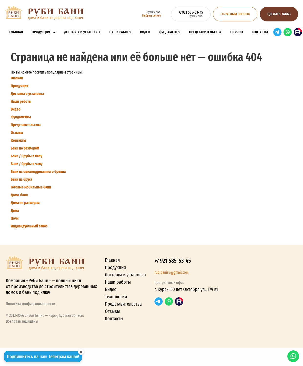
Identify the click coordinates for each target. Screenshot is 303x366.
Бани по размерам (25, 148)
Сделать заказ (279, 14)
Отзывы (236, 32)
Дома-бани (19, 195)
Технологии (116, 297)
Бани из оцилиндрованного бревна (38, 171)
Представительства (205, 32)
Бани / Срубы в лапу (26, 156)
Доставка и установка (82, 32)
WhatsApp (287, 32)
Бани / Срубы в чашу (26, 163)
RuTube (298, 32)
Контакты (260, 32)
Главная (16, 32)
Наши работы (120, 32)
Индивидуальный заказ (29, 226)
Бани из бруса (21, 179)
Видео (145, 32)
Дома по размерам (25, 202)
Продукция (41, 32)
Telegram (277, 32)
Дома (15, 210)
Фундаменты (169, 32)
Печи (15, 218)
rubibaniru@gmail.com (171, 272)
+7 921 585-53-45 (172, 260)
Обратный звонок (235, 14)
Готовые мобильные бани (31, 187)
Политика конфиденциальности (30, 303)
